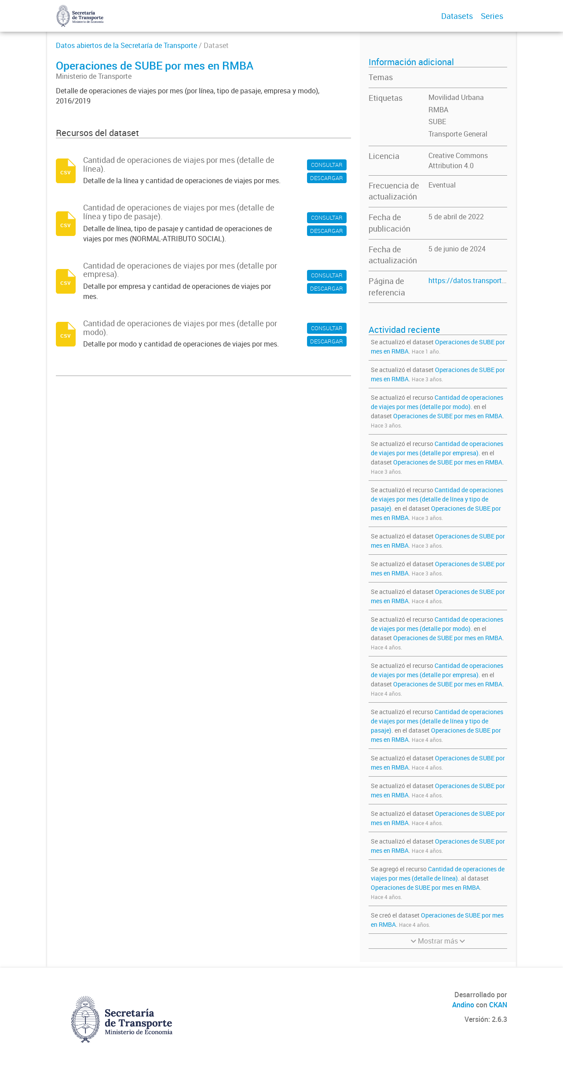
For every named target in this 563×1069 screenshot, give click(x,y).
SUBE (437, 121)
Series (492, 16)
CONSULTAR (327, 165)
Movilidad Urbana (456, 97)
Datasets (457, 16)
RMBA (438, 109)
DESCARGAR (326, 178)
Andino (463, 1005)
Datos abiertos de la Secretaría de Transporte (126, 45)
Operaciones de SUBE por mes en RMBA (447, 416)
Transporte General (457, 134)
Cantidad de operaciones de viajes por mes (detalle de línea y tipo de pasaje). (437, 499)
